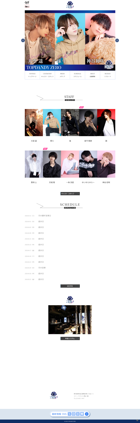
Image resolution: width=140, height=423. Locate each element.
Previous (23, 40)
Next (117, 40)
